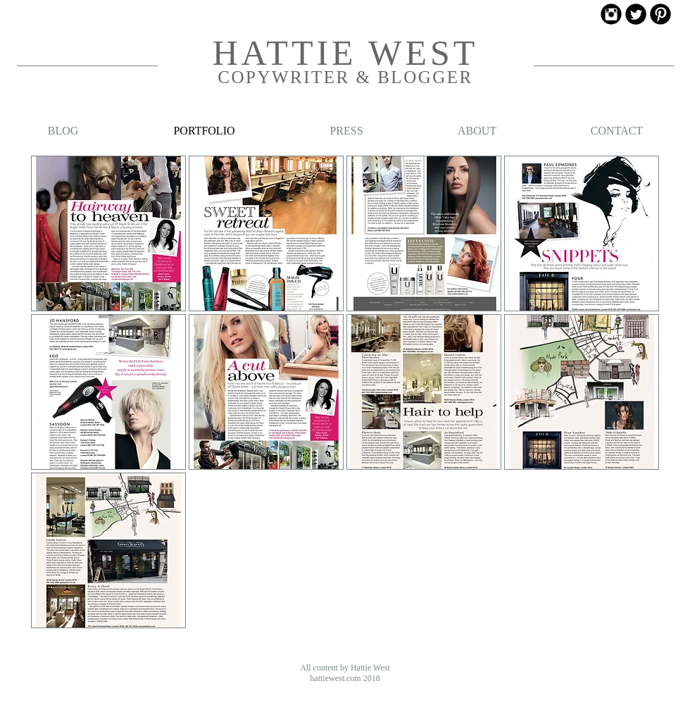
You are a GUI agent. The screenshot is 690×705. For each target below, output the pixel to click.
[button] (108, 233)
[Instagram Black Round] (611, 14)
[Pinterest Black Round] (660, 14)
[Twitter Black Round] (635, 14)
